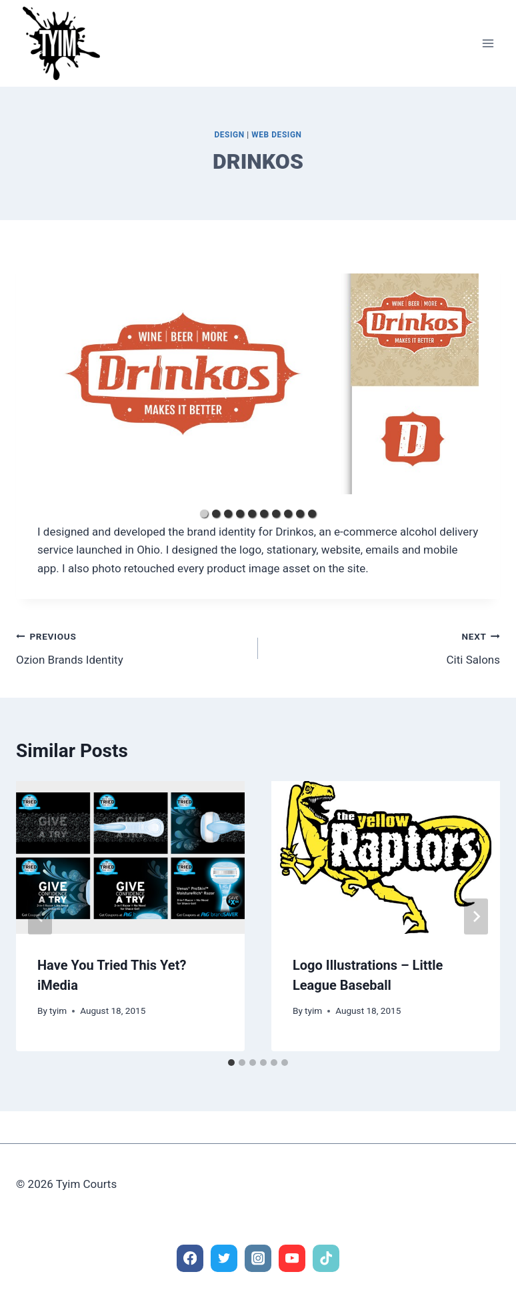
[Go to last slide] (40, 916)
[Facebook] (190, 1258)
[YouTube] (292, 1258)
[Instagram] (258, 1258)
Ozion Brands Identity (131, 646)
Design (229, 134)
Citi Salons (384, 646)
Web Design (276, 134)
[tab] (231, 1062)
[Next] (476, 916)
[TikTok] (326, 1258)
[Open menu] (487, 43)
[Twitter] (224, 1258)
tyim (58, 1010)
